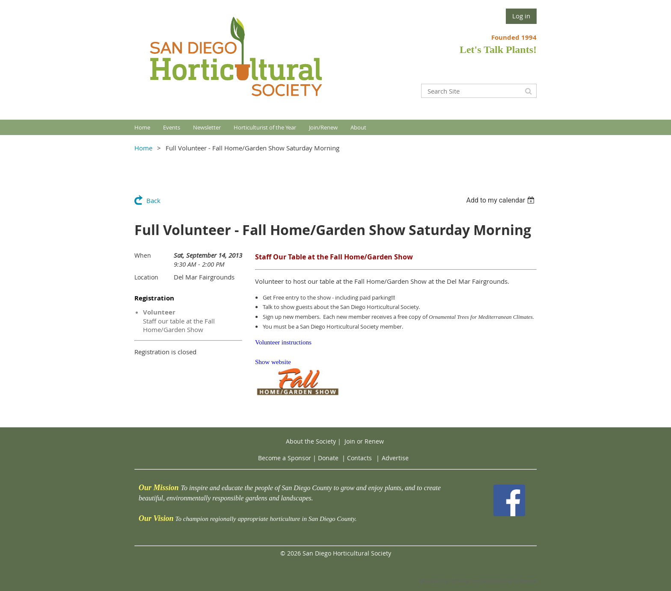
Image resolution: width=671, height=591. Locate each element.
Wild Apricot (466, 581)
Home (143, 148)
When (142, 255)
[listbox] (501, 200)
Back (153, 200)
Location (146, 277)
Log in (521, 16)
